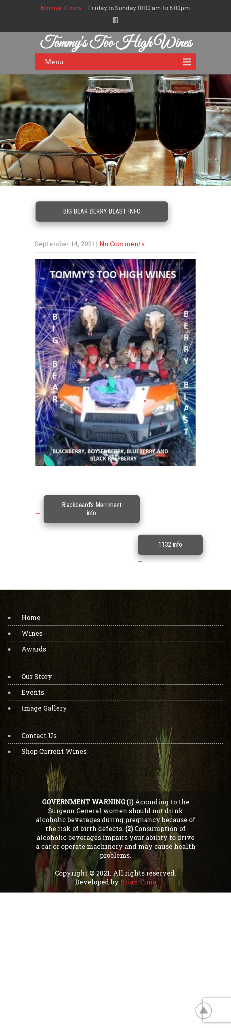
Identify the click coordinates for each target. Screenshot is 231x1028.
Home (30, 617)
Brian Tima (138, 882)
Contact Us (39, 735)
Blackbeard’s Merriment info (92, 509)
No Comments (122, 243)
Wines (31, 633)
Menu (54, 61)
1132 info (170, 544)
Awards (33, 649)
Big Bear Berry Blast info (102, 211)
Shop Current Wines (53, 751)
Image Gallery (44, 708)
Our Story (36, 676)
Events (32, 692)
